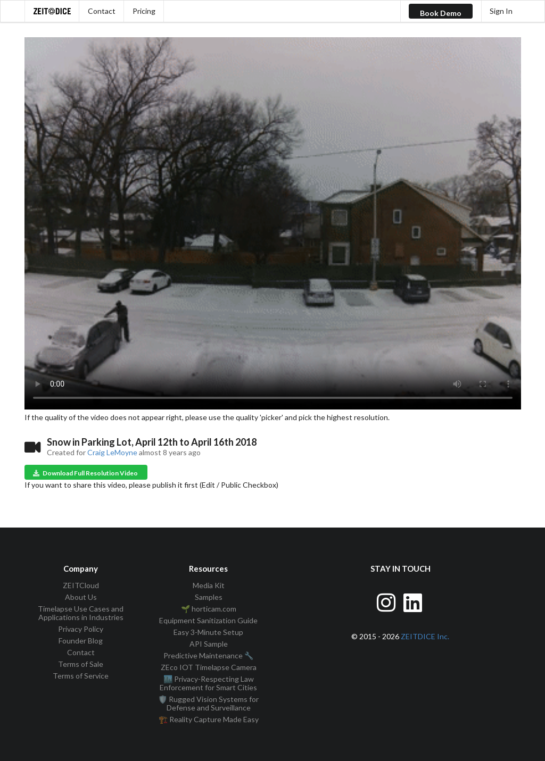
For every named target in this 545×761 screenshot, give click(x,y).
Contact (101, 10)
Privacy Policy (80, 628)
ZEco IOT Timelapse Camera (209, 667)
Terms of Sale (80, 663)
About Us (81, 596)
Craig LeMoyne (112, 452)
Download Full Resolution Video (85, 473)
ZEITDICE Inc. (425, 636)
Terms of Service (81, 675)
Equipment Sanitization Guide (208, 620)
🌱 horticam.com (208, 608)
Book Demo (440, 13)
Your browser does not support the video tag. (272, 223)
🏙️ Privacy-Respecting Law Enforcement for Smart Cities (208, 683)
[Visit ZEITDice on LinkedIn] (413, 601)
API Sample (208, 643)
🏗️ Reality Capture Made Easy (209, 719)
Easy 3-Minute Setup (208, 632)
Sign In (501, 10)
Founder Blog (81, 640)
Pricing (144, 10)
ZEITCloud (81, 585)
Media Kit (209, 585)
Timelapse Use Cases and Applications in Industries (80, 613)
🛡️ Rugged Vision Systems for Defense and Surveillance (208, 703)
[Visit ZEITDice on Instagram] (387, 601)
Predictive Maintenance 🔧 (208, 655)
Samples (208, 596)
